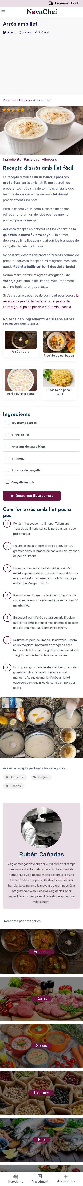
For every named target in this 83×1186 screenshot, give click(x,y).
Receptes (9, 100)
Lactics (13, 786)
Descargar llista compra (32, 496)
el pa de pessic (31, 307)
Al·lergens (49, 159)
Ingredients (12, 159)
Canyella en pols (20, 482)
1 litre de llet (17, 435)
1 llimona (15, 458)
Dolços (40, 777)
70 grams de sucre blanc (26, 446)
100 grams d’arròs (21, 423)
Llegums (41, 1092)
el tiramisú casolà (58, 307)
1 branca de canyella (23, 470)
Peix (41, 1139)
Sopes (41, 1045)
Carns (41, 998)
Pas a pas (31, 159)
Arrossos (24, 100)
